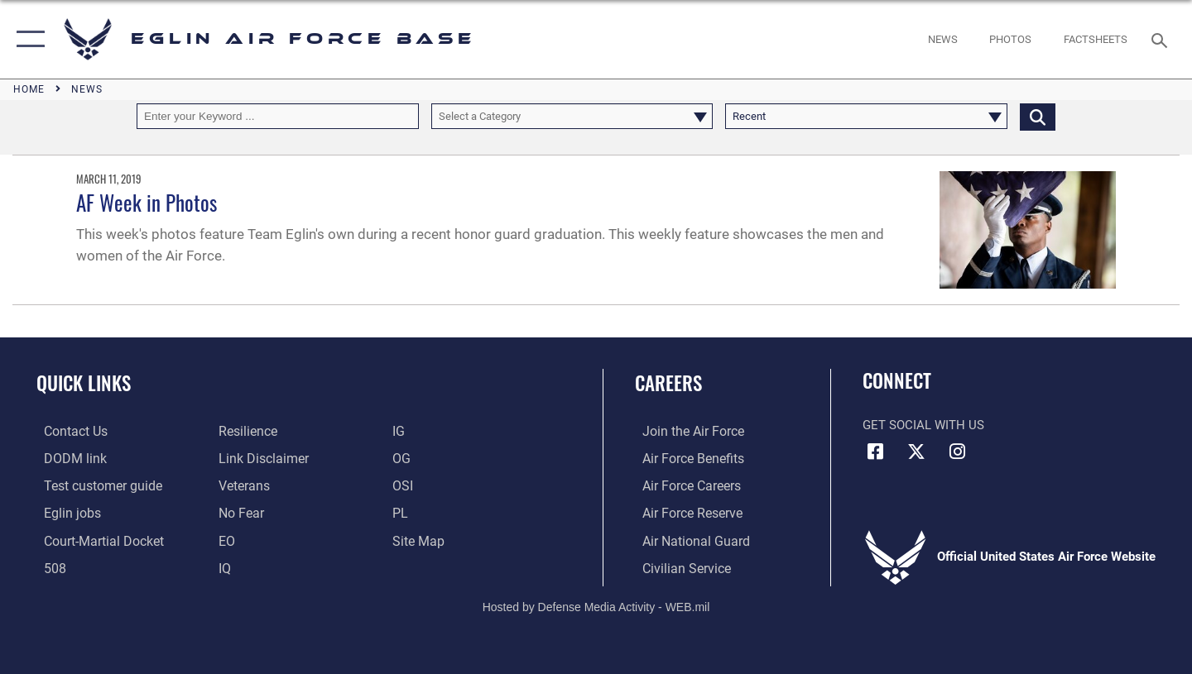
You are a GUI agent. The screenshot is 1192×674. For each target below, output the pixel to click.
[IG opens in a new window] (400, 430)
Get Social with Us (923, 425)
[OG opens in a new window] (403, 457)
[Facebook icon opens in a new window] (875, 451)
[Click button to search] (1037, 116)
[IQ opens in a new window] (222, 565)
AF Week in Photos (146, 202)
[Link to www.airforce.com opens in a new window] (684, 430)
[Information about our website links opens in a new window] (259, 457)
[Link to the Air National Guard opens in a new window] (686, 539)
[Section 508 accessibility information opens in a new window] (46, 565)
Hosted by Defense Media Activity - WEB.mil (596, 604)
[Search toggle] (1161, 39)
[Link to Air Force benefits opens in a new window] (684, 457)
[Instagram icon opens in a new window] (956, 451)
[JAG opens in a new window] (94, 539)
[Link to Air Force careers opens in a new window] (683, 484)
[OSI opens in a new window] (404, 484)
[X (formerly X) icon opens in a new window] (916, 451)
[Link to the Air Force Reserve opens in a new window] (684, 511)
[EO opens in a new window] (238, 511)
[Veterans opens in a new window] (241, 484)
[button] (27, 39)
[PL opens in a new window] (402, 511)
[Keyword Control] (278, 116)
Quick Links (83, 383)
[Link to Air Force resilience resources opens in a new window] (244, 430)
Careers (668, 383)
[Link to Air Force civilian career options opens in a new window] (677, 565)
